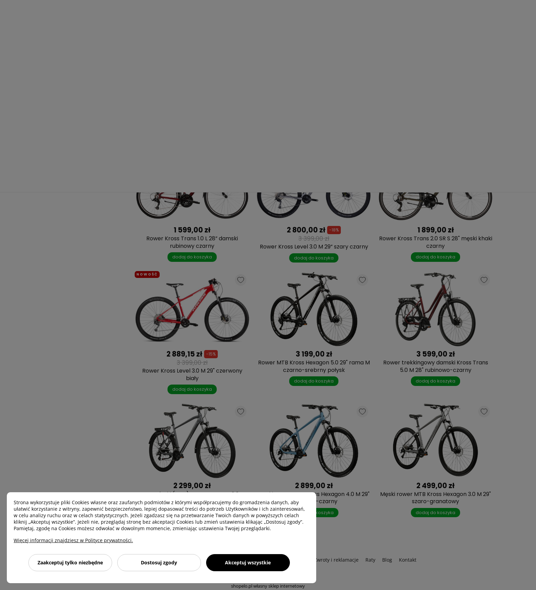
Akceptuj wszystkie (248, 562)
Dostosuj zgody (159, 562)
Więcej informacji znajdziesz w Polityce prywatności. (73, 540)
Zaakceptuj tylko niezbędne (70, 562)
